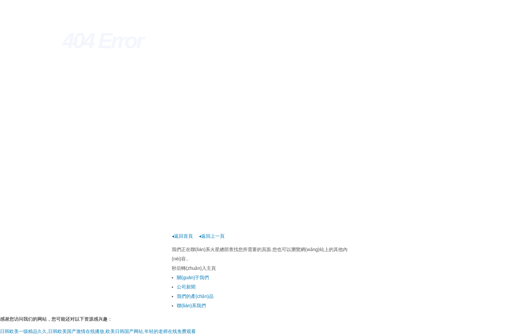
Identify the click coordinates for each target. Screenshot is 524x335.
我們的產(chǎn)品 (195, 296)
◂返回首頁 (182, 236)
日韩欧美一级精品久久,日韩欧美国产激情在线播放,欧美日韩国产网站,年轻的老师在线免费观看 (98, 331)
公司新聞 (186, 287)
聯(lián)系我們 (191, 305)
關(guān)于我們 (193, 277)
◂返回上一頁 (212, 236)
